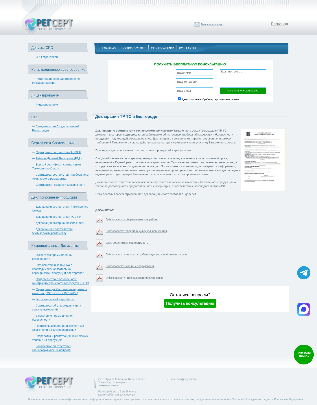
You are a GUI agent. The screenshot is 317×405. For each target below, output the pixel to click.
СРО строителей (47, 57)
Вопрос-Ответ (134, 48)
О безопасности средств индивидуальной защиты (136, 231)
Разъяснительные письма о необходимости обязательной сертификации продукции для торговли (58, 269)
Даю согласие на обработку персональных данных (210, 99)
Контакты (187, 48)
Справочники (162, 48)
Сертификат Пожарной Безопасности (60, 184)
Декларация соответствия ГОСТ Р (58, 216)
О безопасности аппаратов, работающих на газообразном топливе (147, 254)
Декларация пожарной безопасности (60, 223)
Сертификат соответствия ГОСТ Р (58, 152)
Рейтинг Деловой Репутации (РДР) (58, 158)
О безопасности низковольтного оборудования (134, 277)
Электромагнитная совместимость (127, 242)
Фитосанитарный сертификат (55, 299)
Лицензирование (47, 104)
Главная (109, 48)
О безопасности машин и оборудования (130, 266)
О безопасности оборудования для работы (132, 219)
